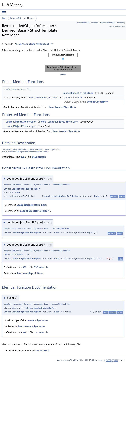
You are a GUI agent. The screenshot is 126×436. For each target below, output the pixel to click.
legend (63, 74)
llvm (4, 18)
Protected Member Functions (112, 23)
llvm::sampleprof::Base (29, 273)
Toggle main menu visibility (4, 11)
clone (66, 97)
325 (23, 156)
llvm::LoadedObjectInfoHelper (22, 188)
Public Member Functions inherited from (39, 107)
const (78, 97)
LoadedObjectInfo (97, 101)
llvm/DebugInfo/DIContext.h (34, 44)
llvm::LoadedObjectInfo (43, 97)
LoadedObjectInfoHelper (22, 18)
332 (24, 267)
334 (24, 332)
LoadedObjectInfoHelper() (31, 204)
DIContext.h (39, 156)
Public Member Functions (87, 23)
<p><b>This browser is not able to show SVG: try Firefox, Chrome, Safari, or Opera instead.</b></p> (63, 62)
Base (39, 149)
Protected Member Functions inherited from (41, 131)
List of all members (117, 26)
